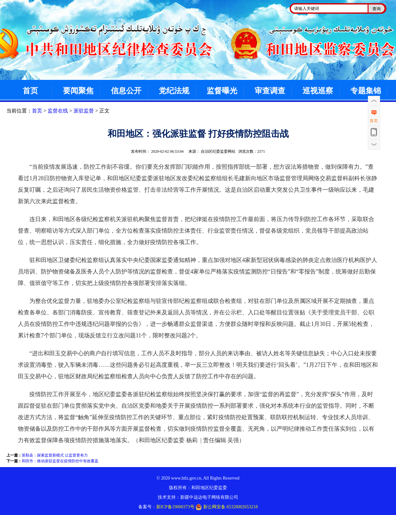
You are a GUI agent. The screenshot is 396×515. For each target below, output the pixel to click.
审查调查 (270, 91)
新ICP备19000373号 (175, 506)
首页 (30, 91)
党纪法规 (174, 91)
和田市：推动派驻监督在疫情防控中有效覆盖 (60, 461)
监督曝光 (222, 91)
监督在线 (58, 110)
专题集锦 (365, 91)
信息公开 (126, 91)
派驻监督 (83, 110)
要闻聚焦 (78, 91)
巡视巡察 (317, 91)
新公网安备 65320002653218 (226, 507)
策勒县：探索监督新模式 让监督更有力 (55, 455)
